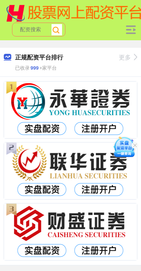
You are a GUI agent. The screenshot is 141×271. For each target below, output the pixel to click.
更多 (128, 57)
